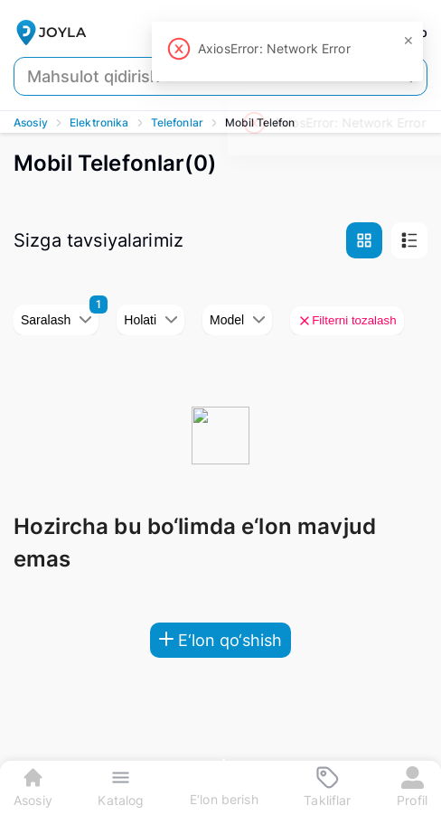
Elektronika (99, 122)
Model (237, 320)
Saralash (56, 320)
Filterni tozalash (346, 321)
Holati (150, 320)
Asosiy (31, 122)
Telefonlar (177, 122)
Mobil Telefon (260, 122)
